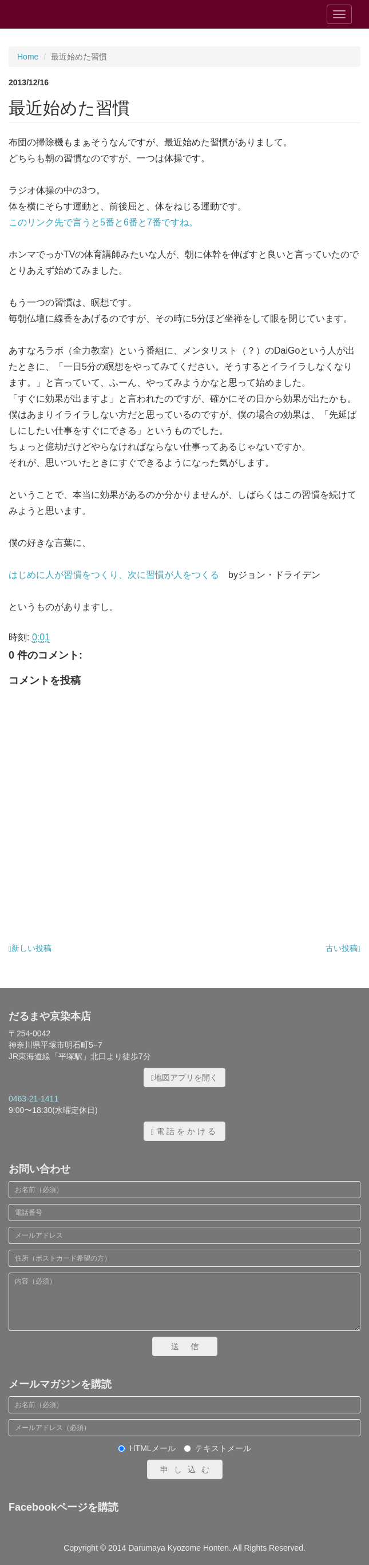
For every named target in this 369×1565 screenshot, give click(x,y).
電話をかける (184, 1131)
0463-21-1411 (33, 1098)
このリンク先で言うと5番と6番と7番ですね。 (103, 222)
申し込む (187, 1469)
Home (27, 56)
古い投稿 (343, 948)
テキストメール (217, 1448)
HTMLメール (146, 1448)
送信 (190, 1346)
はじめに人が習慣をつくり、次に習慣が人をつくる (114, 575)
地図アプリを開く (184, 1078)
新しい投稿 (30, 948)
